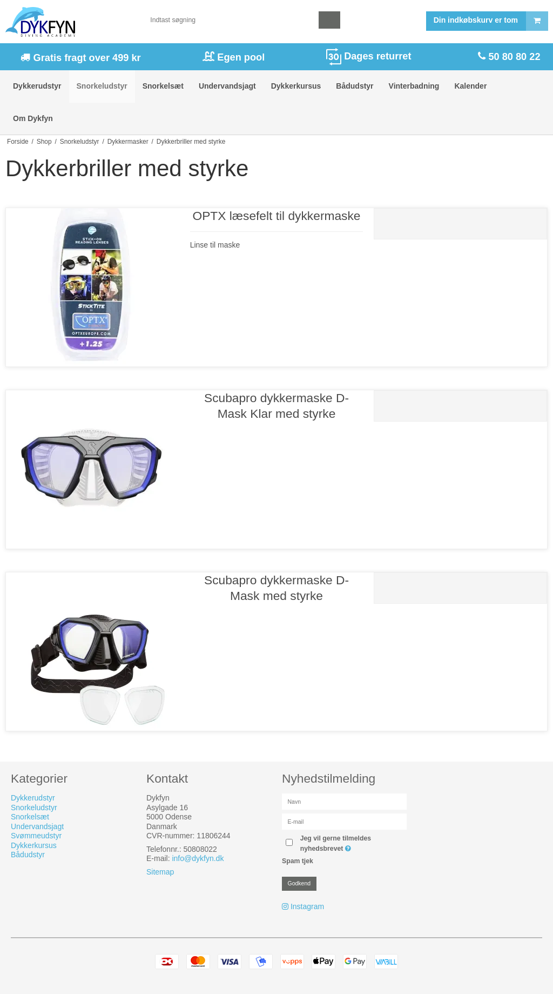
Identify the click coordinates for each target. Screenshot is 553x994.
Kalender (470, 86)
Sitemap (160, 872)
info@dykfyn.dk (198, 858)
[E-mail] (344, 821)
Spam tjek (297, 861)
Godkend (299, 883)
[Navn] (344, 801)
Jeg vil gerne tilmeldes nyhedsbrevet (352, 842)
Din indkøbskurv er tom (491, 21)
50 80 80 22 (512, 56)
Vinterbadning (414, 86)
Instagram (307, 906)
